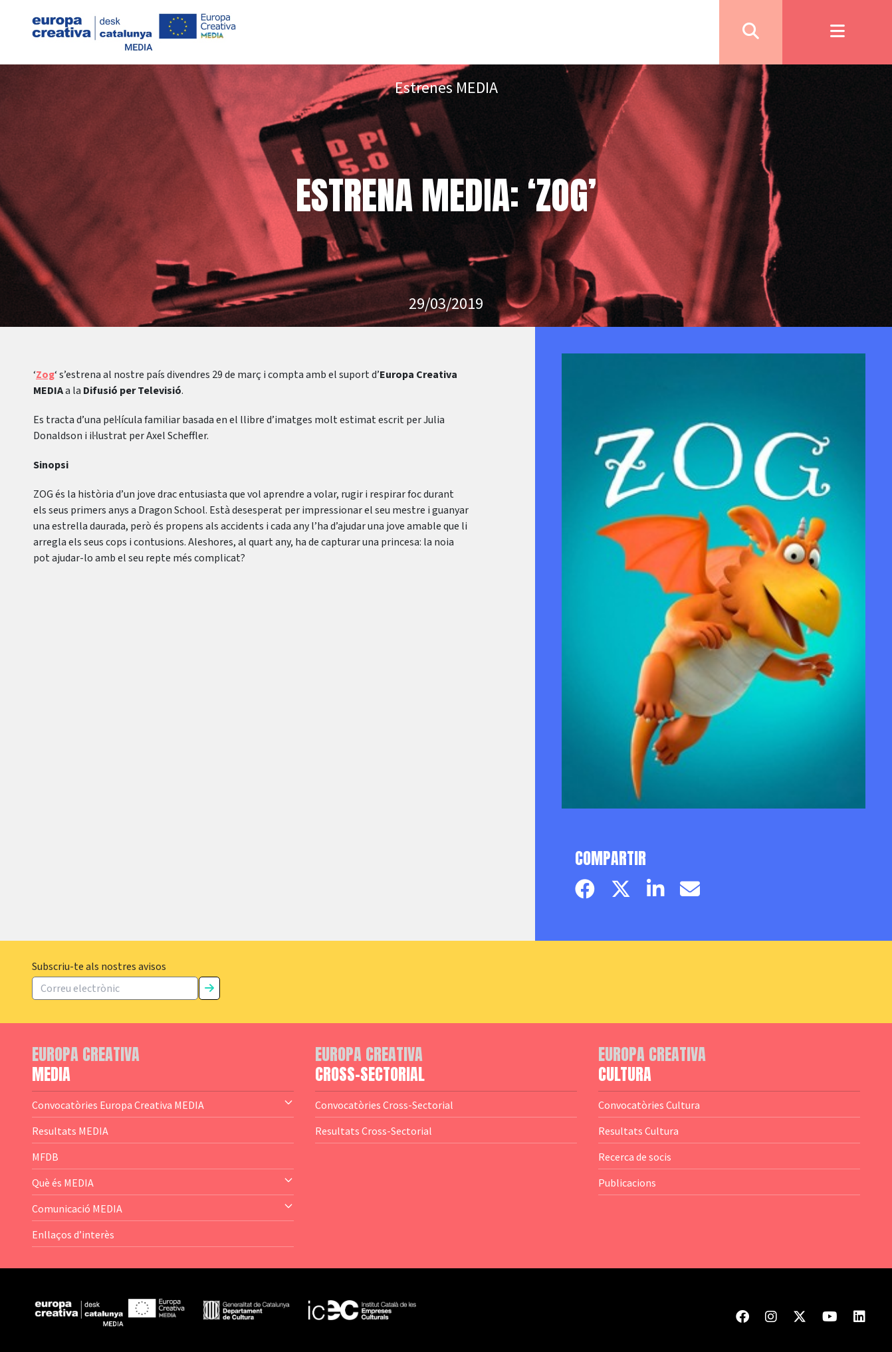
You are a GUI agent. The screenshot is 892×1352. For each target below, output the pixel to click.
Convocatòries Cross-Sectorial (384, 1104)
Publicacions (627, 1182)
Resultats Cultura (638, 1130)
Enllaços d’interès (73, 1234)
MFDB (45, 1156)
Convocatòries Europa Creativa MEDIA (163, 1104)
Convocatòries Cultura (649, 1104)
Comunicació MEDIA (163, 1208)
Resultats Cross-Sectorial (373, 1130)
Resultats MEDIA (70, 1130)
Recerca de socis (634, 1156)
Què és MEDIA (163, 1182)
